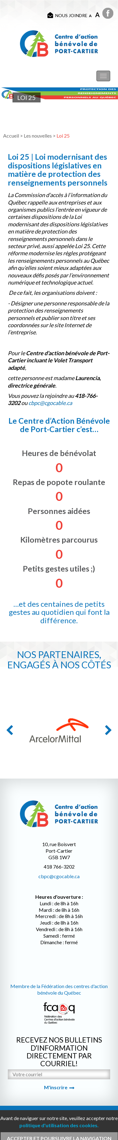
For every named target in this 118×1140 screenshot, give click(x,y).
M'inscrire (55, 1087)
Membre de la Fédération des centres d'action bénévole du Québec (59, 989)
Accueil (11, 136)
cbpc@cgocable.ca (59, 876)
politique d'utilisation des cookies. (59, 1125)
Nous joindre (67, 15)
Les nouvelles (38, 136)
